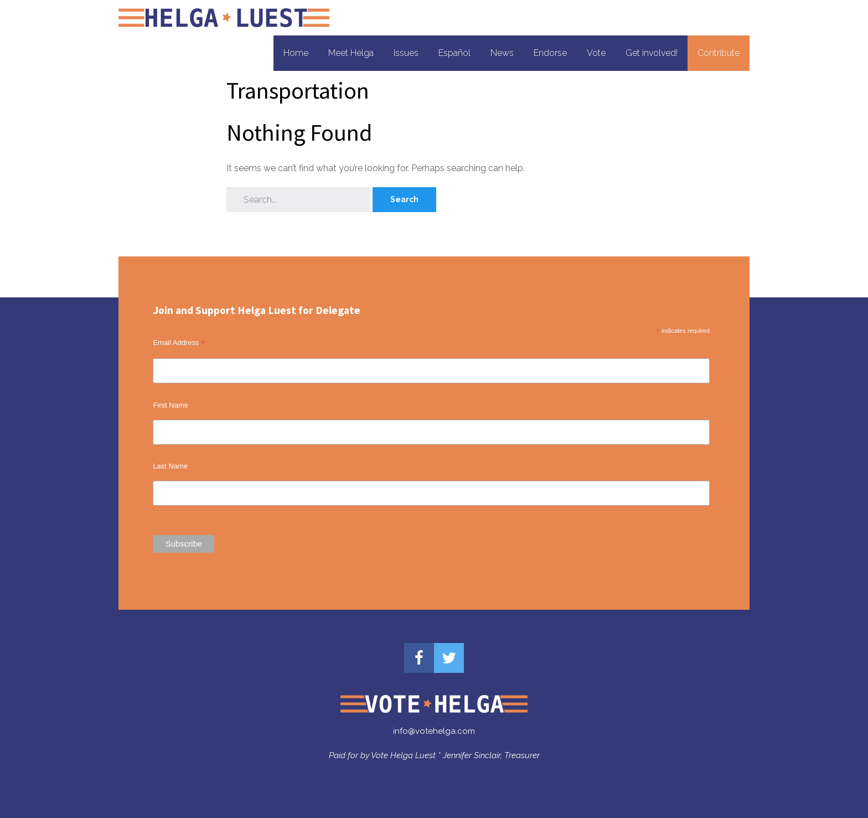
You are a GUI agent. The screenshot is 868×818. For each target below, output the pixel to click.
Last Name (170, 466)
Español (454, 53)
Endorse (550, 53)
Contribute (719, 53)
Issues (406, 53)
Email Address (179, 343)
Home (295, 53)
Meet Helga (351, 53)
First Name (170, 405)
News (502, 53)
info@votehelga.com (434, 731)
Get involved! (652, 53)
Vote (596, 53)
